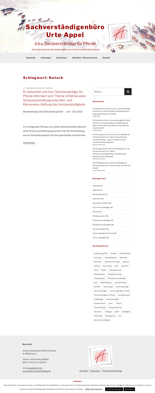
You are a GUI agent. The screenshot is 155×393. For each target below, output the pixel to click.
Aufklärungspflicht (101, 253)
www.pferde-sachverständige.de (37, 371)
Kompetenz (61, 58)
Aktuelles (96, 186)
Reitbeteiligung (106, 282)
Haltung (97, 266)
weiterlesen (29, 142)
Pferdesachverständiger (102, 225)
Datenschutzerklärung (112, 371)
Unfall (117, 312)
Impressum (95, 371)
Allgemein (96, 190)
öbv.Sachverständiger (102, 320)
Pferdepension (99, 278)
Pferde (95, 212)
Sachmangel (108, 287)
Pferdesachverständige (101, 220)
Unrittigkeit (126, 312)
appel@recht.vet (35, 368)
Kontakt (106, 58)
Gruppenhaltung (111, 257)
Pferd (96, 270)
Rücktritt (97, 287)
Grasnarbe (98, 257)
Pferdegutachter (99, 216)
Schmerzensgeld (112, 299)
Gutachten (123, 257)
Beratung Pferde (99, 194)
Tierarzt (118, 303)
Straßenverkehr (100, 303)
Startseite (30, 58)
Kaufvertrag (107, 266)
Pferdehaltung (99, 274)
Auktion (113, 253)
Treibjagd (108, 312)
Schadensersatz (124, 295)
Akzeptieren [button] (129, 389)
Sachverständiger (99, 238)
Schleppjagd (98, 299)
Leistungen (46, 58)
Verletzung (98, 316)
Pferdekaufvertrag (114, 274)
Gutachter (96, 199)
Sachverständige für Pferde (103, 233)
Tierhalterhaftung (114, 307)
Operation (124, 266)
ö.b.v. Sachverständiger (101, 207)
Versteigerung (110, 316)
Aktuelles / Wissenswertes (84, 58)
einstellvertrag (124, 253)
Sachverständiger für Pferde (104, 295)
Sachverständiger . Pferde (119, 291)
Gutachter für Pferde (100, 203)
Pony (96, 282)
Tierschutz (98, 312)
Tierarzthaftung (99, 307)
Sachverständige (99, 229)
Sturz (111, 303)
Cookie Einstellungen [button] (114, 389)
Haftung (126, 262)
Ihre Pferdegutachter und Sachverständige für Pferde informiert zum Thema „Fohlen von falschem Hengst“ (112, 165)
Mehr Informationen (94, 389)
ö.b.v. (120, 316)
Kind (116, 266)
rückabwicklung (120, 282)
